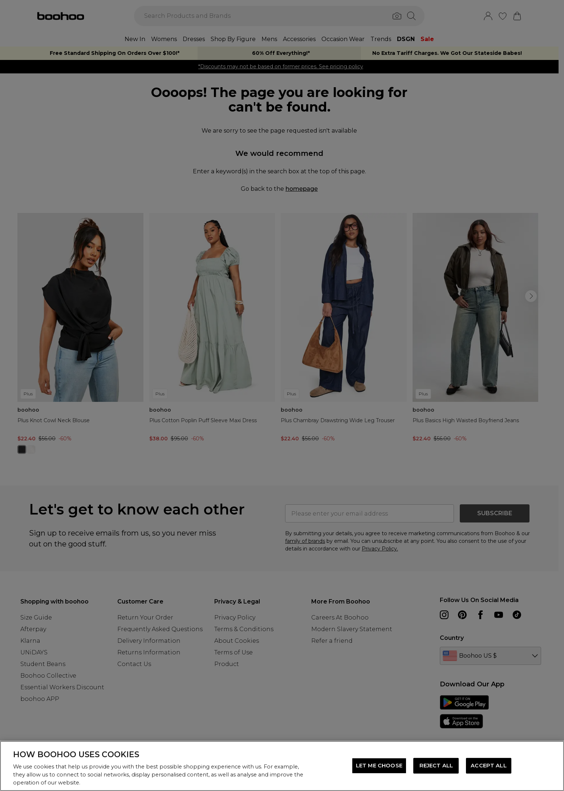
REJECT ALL (436, 765)
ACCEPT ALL (488, 765)
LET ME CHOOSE (379, 765)
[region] (282, 766)
